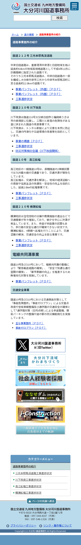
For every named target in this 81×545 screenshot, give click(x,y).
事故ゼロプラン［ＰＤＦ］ (31, 328)
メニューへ (40, 540)
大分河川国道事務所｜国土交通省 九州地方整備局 (40, 8)
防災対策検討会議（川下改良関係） (38, 151)
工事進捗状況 (24, 99)
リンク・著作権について (57, 525)
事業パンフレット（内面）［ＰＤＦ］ (39, 94)
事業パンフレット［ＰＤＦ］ (34, 193)
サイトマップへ (60, 540)
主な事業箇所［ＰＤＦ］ (30, 323)
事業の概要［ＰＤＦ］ (29, 141)
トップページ (21, 540)
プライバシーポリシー (23, 525)
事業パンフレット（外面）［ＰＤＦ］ (39, 89)
